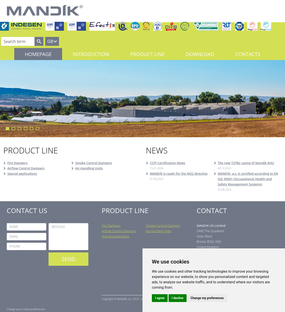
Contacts (247, 54)
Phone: (15, 246)
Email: (14, 236)
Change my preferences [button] (207, 298)
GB (50, 41)
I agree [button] (160, 298)
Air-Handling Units (89, 168)
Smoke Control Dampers (93, 163)
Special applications (22, 173)
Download (200, 54)
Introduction (91, 54)
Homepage (38, 54)
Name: (14, 227)
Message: (58, 227)
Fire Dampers (17, 163)
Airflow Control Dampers (26, 168)
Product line (147, 54)
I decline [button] (177, 298)
